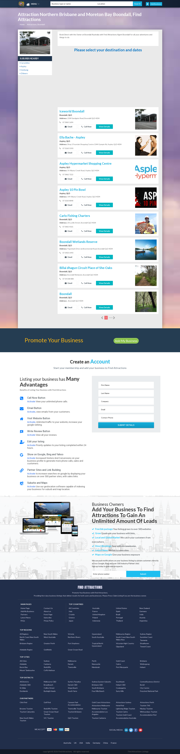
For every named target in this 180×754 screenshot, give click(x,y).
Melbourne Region (123, 634)
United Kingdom (98, 614)
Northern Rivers (74, 637)
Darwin (70, 664)
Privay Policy (49, 621)
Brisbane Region (26, 643)
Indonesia (96, 621)
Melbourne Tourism (99, 709)
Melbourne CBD (50, 682)
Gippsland (120, 646)
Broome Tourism (26, 709)
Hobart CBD (121, 685)
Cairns (118, 664)
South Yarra (72, 691)
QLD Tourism (73, 718)
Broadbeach (48, 685)
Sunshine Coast (146, 637)
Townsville (72, 667)
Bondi (142, 685)
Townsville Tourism (75, 709)
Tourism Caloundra (27, 712)
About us (47, 611)
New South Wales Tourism (27, 719)
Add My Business (126, 341)
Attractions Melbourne (101, 705)
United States (121, 608)
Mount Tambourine (27, 670)
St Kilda (23, 688)
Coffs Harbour (49, 670)
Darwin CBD (72, 685)
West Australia (50, 637)
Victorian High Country (125, 643)
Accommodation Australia (126, 718)
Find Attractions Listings (138, 751)
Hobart (143, 667)
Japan (71, 621)
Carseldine (25, 63)
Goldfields (48, 650)
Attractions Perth (147, 702)
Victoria (71, 634)
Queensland (97, 634)
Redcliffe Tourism (51, 709)
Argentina (143, 621)
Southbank (120, 682)
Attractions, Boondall (36, 24)
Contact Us (48, 608)
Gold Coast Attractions (101, 702)
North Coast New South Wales (29, 638)
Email (68, 126)
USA (81, 743)
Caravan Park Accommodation (74, 703)
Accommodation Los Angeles (100, 713)
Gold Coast (120, 661)
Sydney (47, 661)
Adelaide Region (26, 650)
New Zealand (145, 608)
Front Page (48, 614)
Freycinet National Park (149, 691)
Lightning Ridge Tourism (125, 709)
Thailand (119, 621)
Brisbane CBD (97, 685)
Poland (95, 618)
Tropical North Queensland (97, 644)
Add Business (156, 4)
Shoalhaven (144, 643)
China (105, 743)
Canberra (47, 664)
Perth (94, 661)
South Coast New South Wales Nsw (125, 638)
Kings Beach (73, 688)
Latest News (26, 618)
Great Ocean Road (75, 650)
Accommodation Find (148, 715)
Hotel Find (120, 705)
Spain (118, 611)
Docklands (24, 691)
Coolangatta (121, 688)
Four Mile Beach (98, 691)
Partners (24, 614)
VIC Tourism (49, 718)
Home (22, 24)
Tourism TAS (145, 705)
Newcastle (96, 664)
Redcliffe (47, 667)
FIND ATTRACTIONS (90, 587)
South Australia (98, 637)
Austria (142, 618)
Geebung (24, 70)
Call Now (86, 126)
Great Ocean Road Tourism (51, 713)
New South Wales (51, 634)
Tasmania (143, 640)
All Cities (23, 661)
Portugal (119, 618)
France (95, 611)
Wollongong (145, 664)
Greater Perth (49, 643)
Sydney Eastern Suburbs (101, 682)
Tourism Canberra (99, 718)
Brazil (118, 614)
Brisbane (143, 661)
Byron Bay (24, 667)
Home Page (25, 608)
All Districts (24, 682)
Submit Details (126, 425)
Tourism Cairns (122, 712)
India (141, 614)
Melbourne (72, 661)
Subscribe (48, 618)
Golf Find (47, 702)
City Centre (144, 688)
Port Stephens (73, 643)
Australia (95, 608)
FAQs (23, 621)
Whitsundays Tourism (148, 712)
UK (75, 743)
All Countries (74, 608)
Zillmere (24, 73)
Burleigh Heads (50, 691)
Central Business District (150, 682)
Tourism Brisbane (75, 712)
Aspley (23, 66)
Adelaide (23, 664)
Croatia (71, 614)
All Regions (24, 634)
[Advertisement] (108, 87)
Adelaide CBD (25, 685)
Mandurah (96, 667)
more (112, 317)
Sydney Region (146, 634)
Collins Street (49, 688)
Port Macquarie (122, 667)
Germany (143, 611)
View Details (104, 126)
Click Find (23, 702)
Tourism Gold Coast (124, 715)
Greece (72, 618)
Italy (70, 611)
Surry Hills (120, 691)
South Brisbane (98, 688)
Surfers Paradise (74, 682)
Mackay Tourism (146, 709)
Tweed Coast (145, 646)
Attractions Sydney (123, 702)
